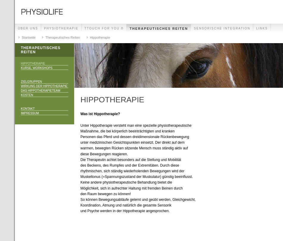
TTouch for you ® (104, 28)
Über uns (28, 28)
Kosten (27, 95)
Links (262, 28)
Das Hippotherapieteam (40, 90)
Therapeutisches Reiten (159, 28)
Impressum (30, 113)
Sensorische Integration (222, 28)
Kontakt (28, 108)
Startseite (28, 37)
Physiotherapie (61, 28)
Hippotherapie (100, 37)
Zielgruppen (31, 81)
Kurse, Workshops (36, 68)
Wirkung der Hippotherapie (44, 86)
